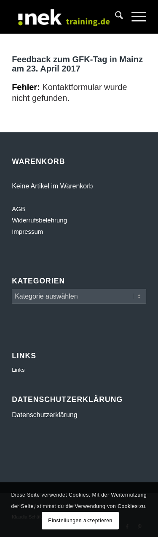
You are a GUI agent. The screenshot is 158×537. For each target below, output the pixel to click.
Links (18, 370)
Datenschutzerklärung (45, 414)
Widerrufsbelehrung (39, 220)
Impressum (27, 231)
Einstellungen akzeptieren (80, 521)
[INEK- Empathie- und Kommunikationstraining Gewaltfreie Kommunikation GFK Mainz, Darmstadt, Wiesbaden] (65, 17)
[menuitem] (115, 17)
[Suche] (115, 17)
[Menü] (134, 17)
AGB (18, 208)
